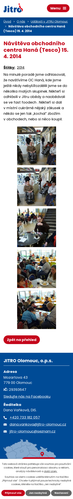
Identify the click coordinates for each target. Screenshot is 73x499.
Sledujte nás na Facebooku (27, 396)
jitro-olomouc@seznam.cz (32, 431)
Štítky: (9, 67)
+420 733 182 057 (25, 417)
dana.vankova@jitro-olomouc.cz (38, 424)
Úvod (7, 22)
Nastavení (61, 493)
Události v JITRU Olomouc (49, 22)
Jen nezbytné (38, 493)
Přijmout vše (13, 493)
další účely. (50, 471)
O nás (21, 22)
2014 (21, 67)
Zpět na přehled (21, 339)
